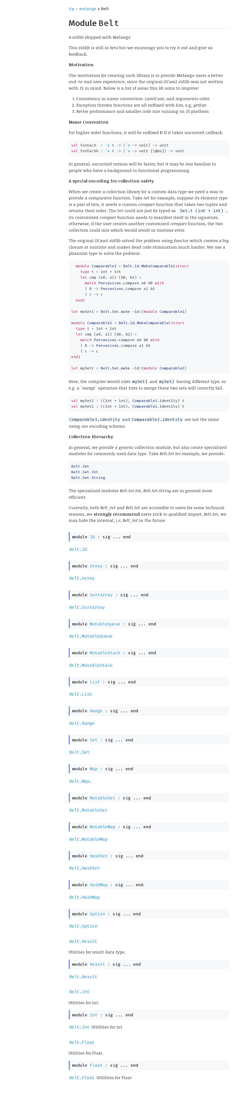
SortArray (101, 594)
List (95, 682)
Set (94, 740)
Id (92, 536)
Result (97, 964)
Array (96, 566)
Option (97, 914)
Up (71, 8)
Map (94, 768)
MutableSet (102, 798)
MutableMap (102, 826)
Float (96, 1065)
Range (96, 710)
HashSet (99, 856)
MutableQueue (105, 624)
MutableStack (105, 652)
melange (87, 8)
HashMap (99, 884)
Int (94, 1014)
